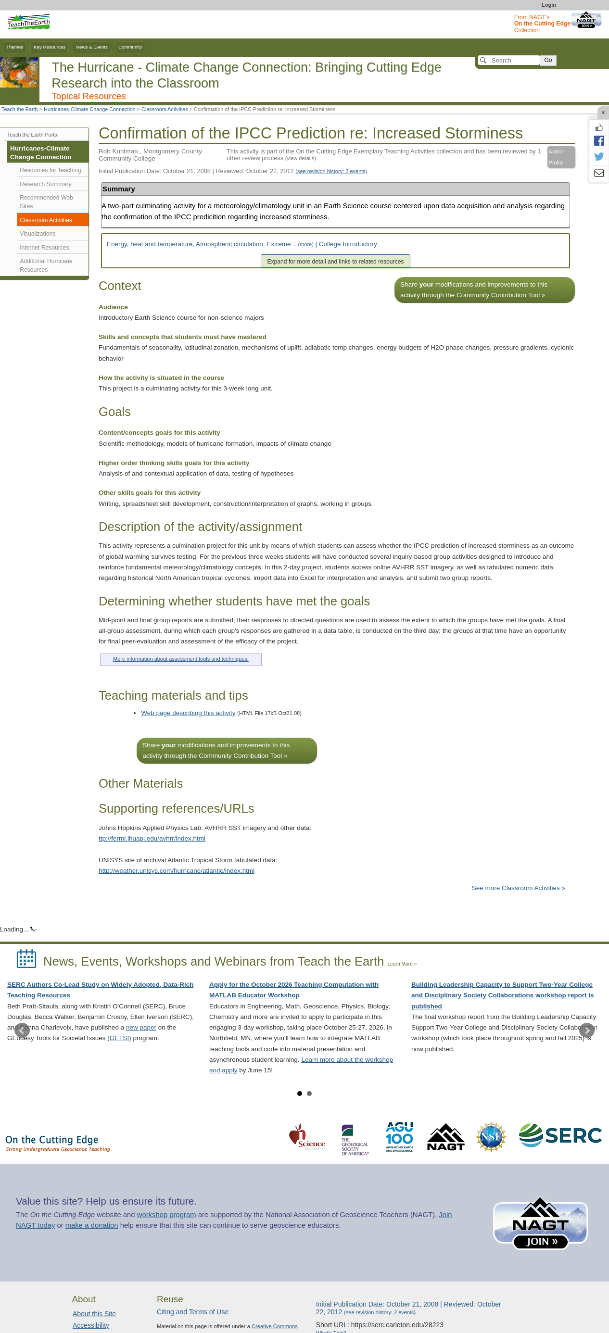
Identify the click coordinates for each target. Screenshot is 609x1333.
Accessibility (91, 1325)
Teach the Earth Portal (33, 135)
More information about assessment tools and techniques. (181, 659)
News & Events (92, 47)
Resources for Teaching (50, 170)
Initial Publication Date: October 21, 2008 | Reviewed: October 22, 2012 (233, 171)
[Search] (509, 60)
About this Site (94, 1314)
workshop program (166, 1215)
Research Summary (45, 184)
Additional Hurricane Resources (46, 265)
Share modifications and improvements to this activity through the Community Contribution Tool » (473, 290)
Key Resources (49, 47)
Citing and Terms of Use (192, 1312)
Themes (14, 47)
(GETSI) (119, 1038)
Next (587, 1030)
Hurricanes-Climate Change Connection (90, 109)
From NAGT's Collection (542, 24)
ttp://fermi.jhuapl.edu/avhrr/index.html (152, 838)
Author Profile (556, 157)
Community (130, 47)
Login (549, 5)
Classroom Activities (164, 109)
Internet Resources (44, 247)
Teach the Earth (19, 109)
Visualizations (37, 233)
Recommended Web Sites (46, 202)
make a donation (91, 1225)
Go (548, 60)
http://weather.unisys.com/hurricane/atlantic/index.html (176, 870)
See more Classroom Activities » (518, 888)
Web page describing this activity (188, 713)
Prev (22, 1030)
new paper (141, 1027)
